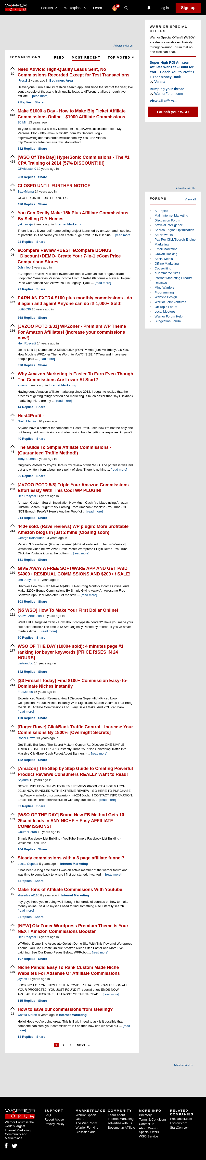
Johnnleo (24, 267)
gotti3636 (24, 309)
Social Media (164, 259)
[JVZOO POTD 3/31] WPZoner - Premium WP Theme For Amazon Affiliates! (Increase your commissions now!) (72, 332)
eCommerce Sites (167, 273)
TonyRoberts (27, 459)
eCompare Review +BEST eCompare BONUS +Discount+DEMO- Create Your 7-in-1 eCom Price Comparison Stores (69, 256)
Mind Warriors (164, 287)
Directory (145, 1115)
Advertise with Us (123, 45)
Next (81, 1045)
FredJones (25, 692)
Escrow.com (178, 1123)
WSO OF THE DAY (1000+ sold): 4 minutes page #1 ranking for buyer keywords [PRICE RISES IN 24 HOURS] (71, 652)
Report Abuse (54, 1119)
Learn (99, 8)
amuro (22, 385)
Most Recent (86, 57)
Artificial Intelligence (169, 225)
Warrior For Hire (87, 1127)
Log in (164, 8)
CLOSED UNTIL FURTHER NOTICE (54, 185)
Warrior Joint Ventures (170, 302)
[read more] (40, 96)
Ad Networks (164, 235)
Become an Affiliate (121, 1127)
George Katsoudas (31, 538)
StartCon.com (179, 1127)
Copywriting (163, 268)
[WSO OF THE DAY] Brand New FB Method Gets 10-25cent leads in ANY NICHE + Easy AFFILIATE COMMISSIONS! (72, 820)
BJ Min (22, 122)
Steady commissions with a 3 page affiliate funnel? (71, 857)
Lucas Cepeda (28, 864)
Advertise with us (120, 1123)
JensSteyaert (27, 580)
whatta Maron (27, 1015)
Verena (159, 82)
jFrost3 (22, 80)
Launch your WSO (173, 112)
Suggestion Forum (168, 321)
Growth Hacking (166, 254)
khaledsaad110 (28, 895)
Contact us (146, 1124)
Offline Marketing (167, 263)
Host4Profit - (31, 415)
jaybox (22, 979)
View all (190, 199)
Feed (59, 57)
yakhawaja (25, 224)
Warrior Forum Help (169, 316)
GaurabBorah (27, 832)
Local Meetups (165, 311)
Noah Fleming (28, 421)
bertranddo (25, 663)
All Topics (161, 211)
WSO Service (148, 1136)
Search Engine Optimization (174, 230)
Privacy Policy (54, 1124)
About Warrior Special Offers (149, 1130)
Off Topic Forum (166, 307)
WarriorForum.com (168, 94)
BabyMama (26, 191)
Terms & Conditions (153, 1119)
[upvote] (12, 71)
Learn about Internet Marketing (121, 1117)
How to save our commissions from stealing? (65, 1009)
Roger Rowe (26, 738)
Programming (164, 292)
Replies (25, 102)
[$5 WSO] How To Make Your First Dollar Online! (68, 610)
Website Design (166, 297)
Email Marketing (166, 249)
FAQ (47, 1115)
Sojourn (23, 780)
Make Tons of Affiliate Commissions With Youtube (70, 889)
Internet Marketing (68, 224)
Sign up (188, 8)
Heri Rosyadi (27, 343)
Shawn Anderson (30, 616)
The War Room (86, 1123)
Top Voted (121, 57)
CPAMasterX (27, 169)
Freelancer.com (181, 1119)
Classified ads (85, 1132)
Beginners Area (61, 80)
